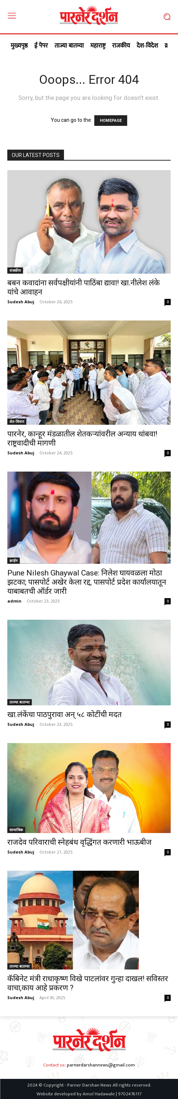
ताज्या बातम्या (20, 702)
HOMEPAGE (111, 120)
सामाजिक (16, 829)
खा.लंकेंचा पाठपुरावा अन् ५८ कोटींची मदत (64, 714)
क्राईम (14, 560)
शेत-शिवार (17, 421)
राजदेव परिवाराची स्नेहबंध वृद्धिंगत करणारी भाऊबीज (80, 842)
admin (14, 601)
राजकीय (15, 270)
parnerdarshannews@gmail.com (101, 1065)
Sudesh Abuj (20, 301)
